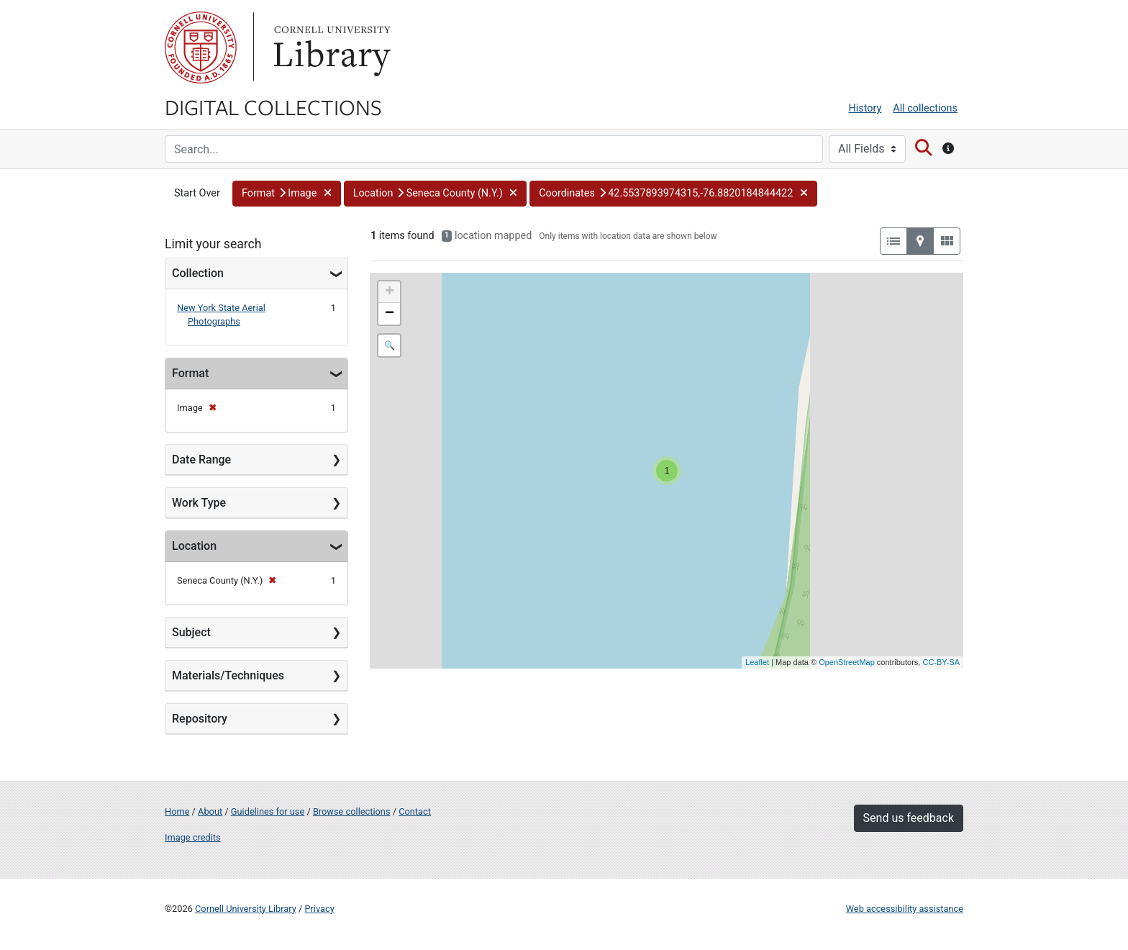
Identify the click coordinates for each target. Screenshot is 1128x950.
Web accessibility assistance (904, 908)
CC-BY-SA (941, 662)
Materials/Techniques (228, 675)
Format (190, 373)
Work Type (199, 503)
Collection (198, 273)
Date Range (201, 459)
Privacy (319, 908)
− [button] (389, 314)
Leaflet (757, 662)
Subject (191, 632)
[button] (286, 194)
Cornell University (201, 47)
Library (330, 47)
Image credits (193, 837)
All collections (925, 108)
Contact (415, 811)
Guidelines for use (267, 811)
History (865, 108)
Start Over (197, 193)
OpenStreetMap (847, 662)
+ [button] (389, 292)
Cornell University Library (245, 908)
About (210, 811)
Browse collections (352, 811)
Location (194, 546)
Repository (199, 718)
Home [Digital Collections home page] (177, 811)
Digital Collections (273, 106)
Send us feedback (908, 818)
